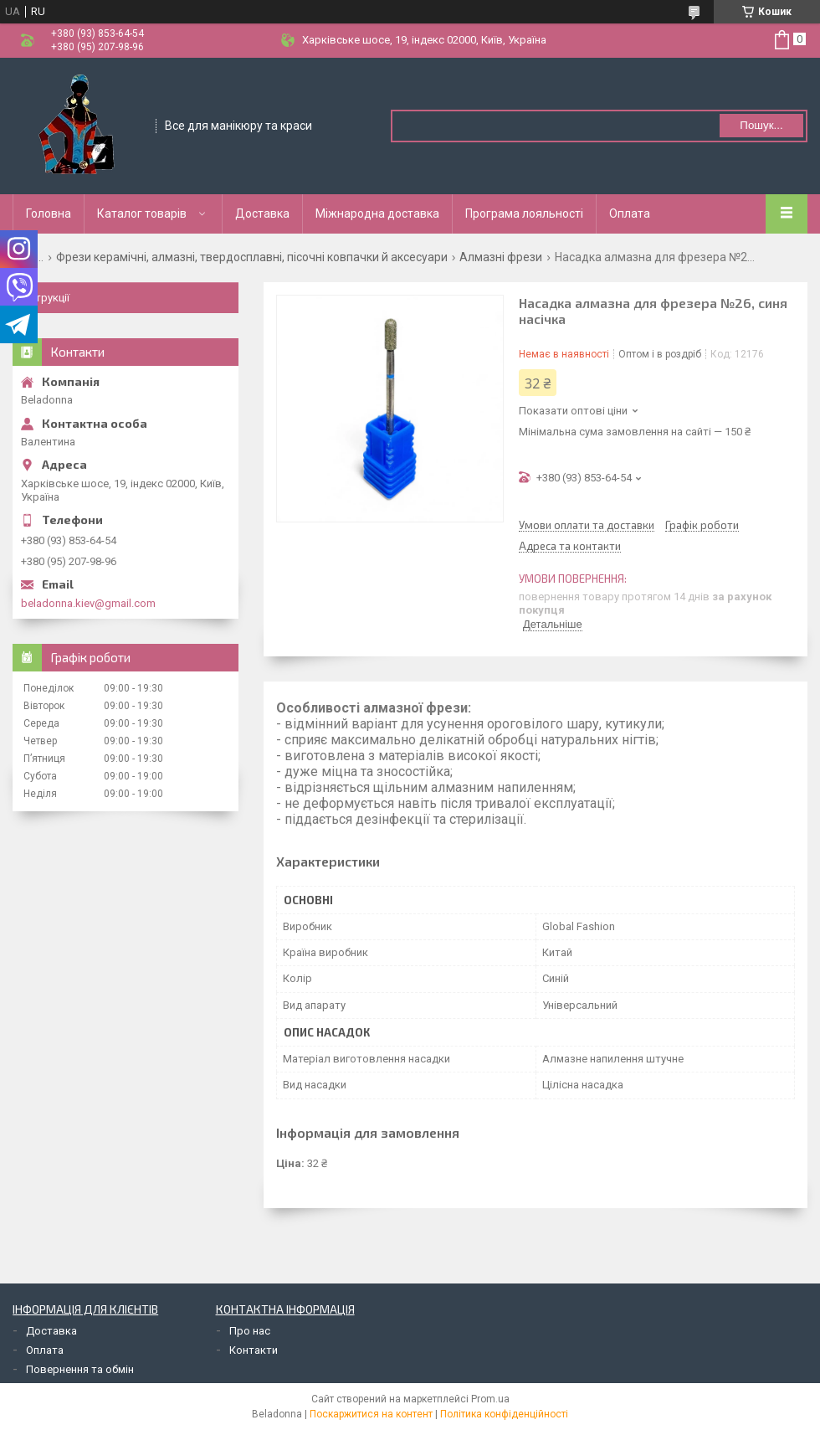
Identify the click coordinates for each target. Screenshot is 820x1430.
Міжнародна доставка (377, 213)
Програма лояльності (524, 213)
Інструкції (45, 297)
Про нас (249, 1331)
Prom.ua (490, 1399)
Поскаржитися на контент (371, 1414)
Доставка (262, 213)
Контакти (253, 1350)
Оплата (629, 213)
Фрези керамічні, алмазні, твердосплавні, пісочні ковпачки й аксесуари (252, 257)
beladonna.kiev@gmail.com (88, 603)
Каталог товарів (142, 213)
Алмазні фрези (500, 257)
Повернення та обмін (80, 1369)
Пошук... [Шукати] (761, 125)
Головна (48, 213)
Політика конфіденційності (504, 1414)
